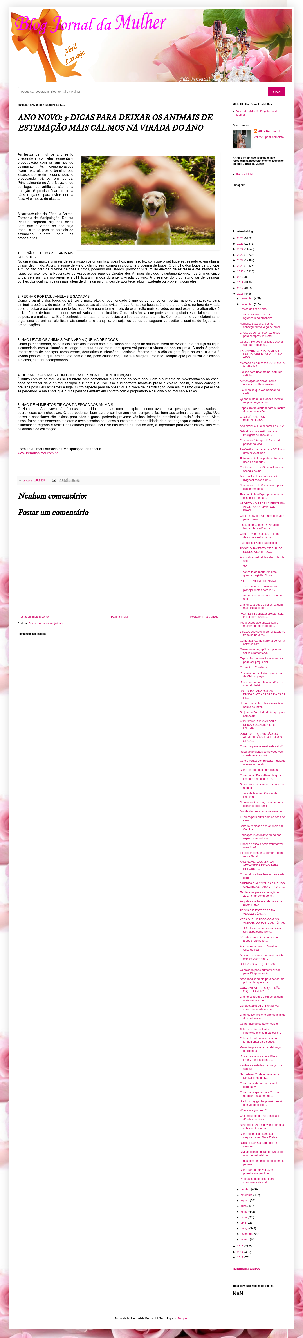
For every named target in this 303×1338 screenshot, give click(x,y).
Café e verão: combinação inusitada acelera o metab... (262, 762)
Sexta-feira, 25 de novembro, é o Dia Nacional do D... (260, 1076)
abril (244, 1222)
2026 (240, 238)
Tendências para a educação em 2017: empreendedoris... (260, 894)
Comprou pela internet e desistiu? (261, 746)
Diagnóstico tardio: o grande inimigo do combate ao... (262, 1016)
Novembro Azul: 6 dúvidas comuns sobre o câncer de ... (262, 1126)
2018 (240, 282)
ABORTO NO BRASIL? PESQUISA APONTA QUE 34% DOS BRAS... (262, 507)
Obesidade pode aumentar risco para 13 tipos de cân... (260, 971)
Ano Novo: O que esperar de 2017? (262, 426)
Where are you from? (253, 1110)
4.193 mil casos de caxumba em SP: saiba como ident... (260, 930)
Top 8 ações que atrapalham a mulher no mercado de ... (259, 624)
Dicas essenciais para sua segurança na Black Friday (258, 1135)
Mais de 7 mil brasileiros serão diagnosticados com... (259, 478)
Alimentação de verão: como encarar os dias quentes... (258, 382)
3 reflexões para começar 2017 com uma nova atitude (262, 451)
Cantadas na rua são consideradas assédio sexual (262, 469)
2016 (240, 293)
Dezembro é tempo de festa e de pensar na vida (260, 442)
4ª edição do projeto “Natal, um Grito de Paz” (259, 948)
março (245, 1228)
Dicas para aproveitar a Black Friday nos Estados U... (258, 1058)
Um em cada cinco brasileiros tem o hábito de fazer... (262, 705)
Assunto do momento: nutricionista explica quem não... (261, 957)
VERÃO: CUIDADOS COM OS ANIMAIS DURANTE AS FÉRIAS (262, 921)
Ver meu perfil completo (269, 137)
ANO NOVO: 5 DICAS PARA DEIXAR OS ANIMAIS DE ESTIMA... (258, 725)
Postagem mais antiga (204, 616)
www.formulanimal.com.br (38, 453)
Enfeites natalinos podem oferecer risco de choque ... (261, 460)
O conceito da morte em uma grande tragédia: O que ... (258, 573)
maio (244, 1217)
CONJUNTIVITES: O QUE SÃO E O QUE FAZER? (261, 989)
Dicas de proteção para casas (259, 769)
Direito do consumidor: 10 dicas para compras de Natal (260, 334)
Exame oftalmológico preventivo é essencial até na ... (261, 496)
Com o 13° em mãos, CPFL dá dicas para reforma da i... (259, 535)
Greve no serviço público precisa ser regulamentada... (260, 651)
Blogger (183, 1318)
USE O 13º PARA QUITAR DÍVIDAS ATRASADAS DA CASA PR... (262, 694)
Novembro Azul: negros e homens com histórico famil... (261, 804)
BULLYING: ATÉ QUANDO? (257, 964)
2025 (240, 243)
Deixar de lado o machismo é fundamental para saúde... (258, 1040)
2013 (240, 1257)
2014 (240, 1252)
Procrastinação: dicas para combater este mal (257, 1180)
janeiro (245, 1239)
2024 (240, 249)
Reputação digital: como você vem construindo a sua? (261, 753)
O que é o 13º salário (253, 667)
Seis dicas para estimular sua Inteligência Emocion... (258, 433)
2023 (240, 254)
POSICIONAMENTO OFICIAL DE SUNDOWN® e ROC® (261, 550)
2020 (240, 271)
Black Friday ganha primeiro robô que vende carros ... (261, 1103)
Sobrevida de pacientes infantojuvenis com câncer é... (260, 1031)
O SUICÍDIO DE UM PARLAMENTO (252, 418)
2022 (240, 260)
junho (244, 1211)
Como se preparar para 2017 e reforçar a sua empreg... (259, 1094)
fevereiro (246, 1233)
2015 (240, 1246)
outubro (246, 1189)
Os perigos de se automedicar (259, 1023)
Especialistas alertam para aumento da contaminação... (262, 409)
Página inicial (119, 616)
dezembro (247, 298)
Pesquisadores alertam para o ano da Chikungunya (261, 674)
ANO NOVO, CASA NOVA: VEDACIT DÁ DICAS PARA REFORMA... (259, 865)
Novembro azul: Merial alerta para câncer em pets (261, 487)
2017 (240, 288)
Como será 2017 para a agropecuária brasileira (256, 316)
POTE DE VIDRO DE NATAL (258, 581)
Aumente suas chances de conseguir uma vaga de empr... (261, 325)
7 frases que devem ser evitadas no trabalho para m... (262, 633)
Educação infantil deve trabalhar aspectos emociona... (260, 836)
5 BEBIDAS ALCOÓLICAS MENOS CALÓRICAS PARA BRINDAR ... (262, 885)
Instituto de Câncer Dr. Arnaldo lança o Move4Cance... (259, 526)
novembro (247, 304)
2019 (240, 277)
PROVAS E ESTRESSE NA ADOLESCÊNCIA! (257, 912)
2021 (240, 265)
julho (244, 1205)
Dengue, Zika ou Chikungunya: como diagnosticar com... (259, 1007)
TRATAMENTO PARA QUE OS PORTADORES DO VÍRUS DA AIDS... (261, 354)
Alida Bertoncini (269, 131)
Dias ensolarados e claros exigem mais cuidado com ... (261, 606)
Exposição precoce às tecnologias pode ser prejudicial (261, 660)
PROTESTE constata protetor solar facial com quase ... (262, 615)
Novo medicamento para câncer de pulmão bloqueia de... (262, 980)
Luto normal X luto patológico (258, 542)
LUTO (243, 566)
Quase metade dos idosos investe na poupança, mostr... (261, 400)
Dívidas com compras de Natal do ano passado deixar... (261, 1153)
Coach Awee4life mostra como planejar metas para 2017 (259, 588)
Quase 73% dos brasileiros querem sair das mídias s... (262, 343)
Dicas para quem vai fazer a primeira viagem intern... (257, 1171)
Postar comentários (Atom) (46, 623)
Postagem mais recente (34, 616)
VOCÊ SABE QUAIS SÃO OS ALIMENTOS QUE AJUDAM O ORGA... (261, 737)
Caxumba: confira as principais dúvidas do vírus (259, 1117)
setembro (247, 1195)
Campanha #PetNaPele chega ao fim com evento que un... (261, 777)
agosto (245, 1200)
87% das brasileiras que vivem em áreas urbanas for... (261, 939)
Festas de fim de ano (253, 309)
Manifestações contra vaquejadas (261, 811)
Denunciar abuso (246, 1269)
